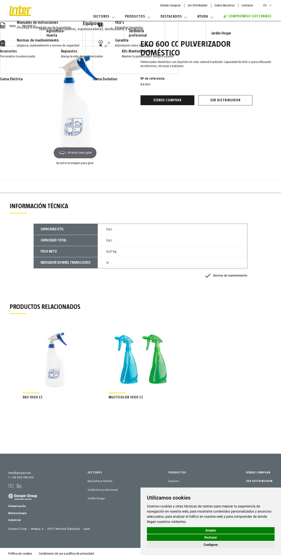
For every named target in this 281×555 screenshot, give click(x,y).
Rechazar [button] (210, 537)
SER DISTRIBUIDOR (259, 481)
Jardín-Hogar (96, 498)
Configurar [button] (211, 544)
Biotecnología (17, 513)
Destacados (174, 16)
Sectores (104, 16)
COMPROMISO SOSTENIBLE (247, 16)
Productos (137, 16)
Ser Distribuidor (198, 5)
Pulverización (17, 506)
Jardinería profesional (102, 489)
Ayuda (205, 16)
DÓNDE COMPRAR (258, 472)
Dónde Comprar (170, 5)
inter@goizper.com (19, 472)
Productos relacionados (168, 186)
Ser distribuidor (225, 100)
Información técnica (112, 186)
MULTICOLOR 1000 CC (126, 397)
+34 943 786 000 (22, 477)
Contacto (247, 5)
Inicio (13, 25)
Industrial (14, 520)
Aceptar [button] (211, 530)
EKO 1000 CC (33, 397)
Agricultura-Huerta (99, 481)
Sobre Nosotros (224, 5)
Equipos (174, 481)
